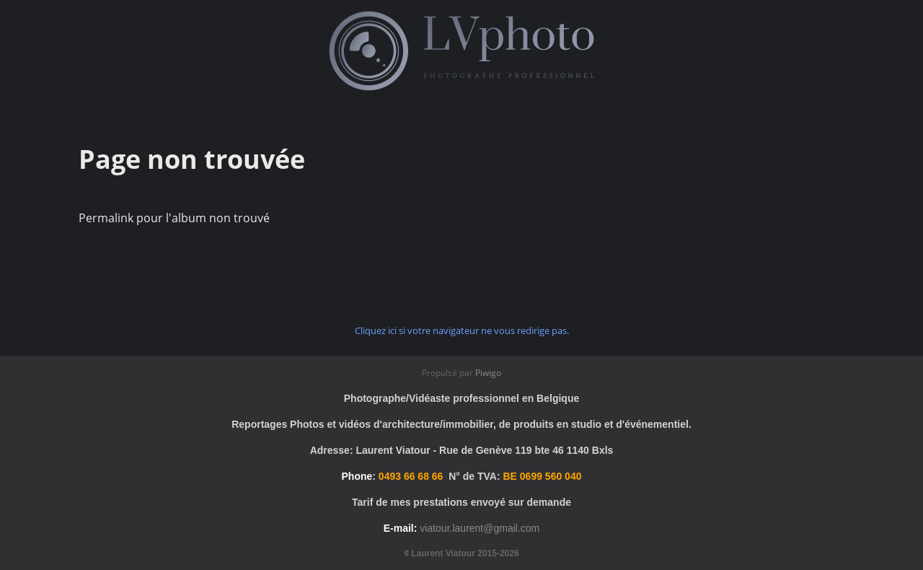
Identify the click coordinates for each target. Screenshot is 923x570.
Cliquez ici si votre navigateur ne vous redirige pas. (462, 330)
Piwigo (488, 373)
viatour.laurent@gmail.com (479, 528)
